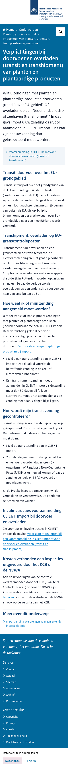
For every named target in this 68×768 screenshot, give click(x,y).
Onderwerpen (28, 30)
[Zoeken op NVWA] (60, 31)
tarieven (8, 597)
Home (9, 30)
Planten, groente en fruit (19, 34)
